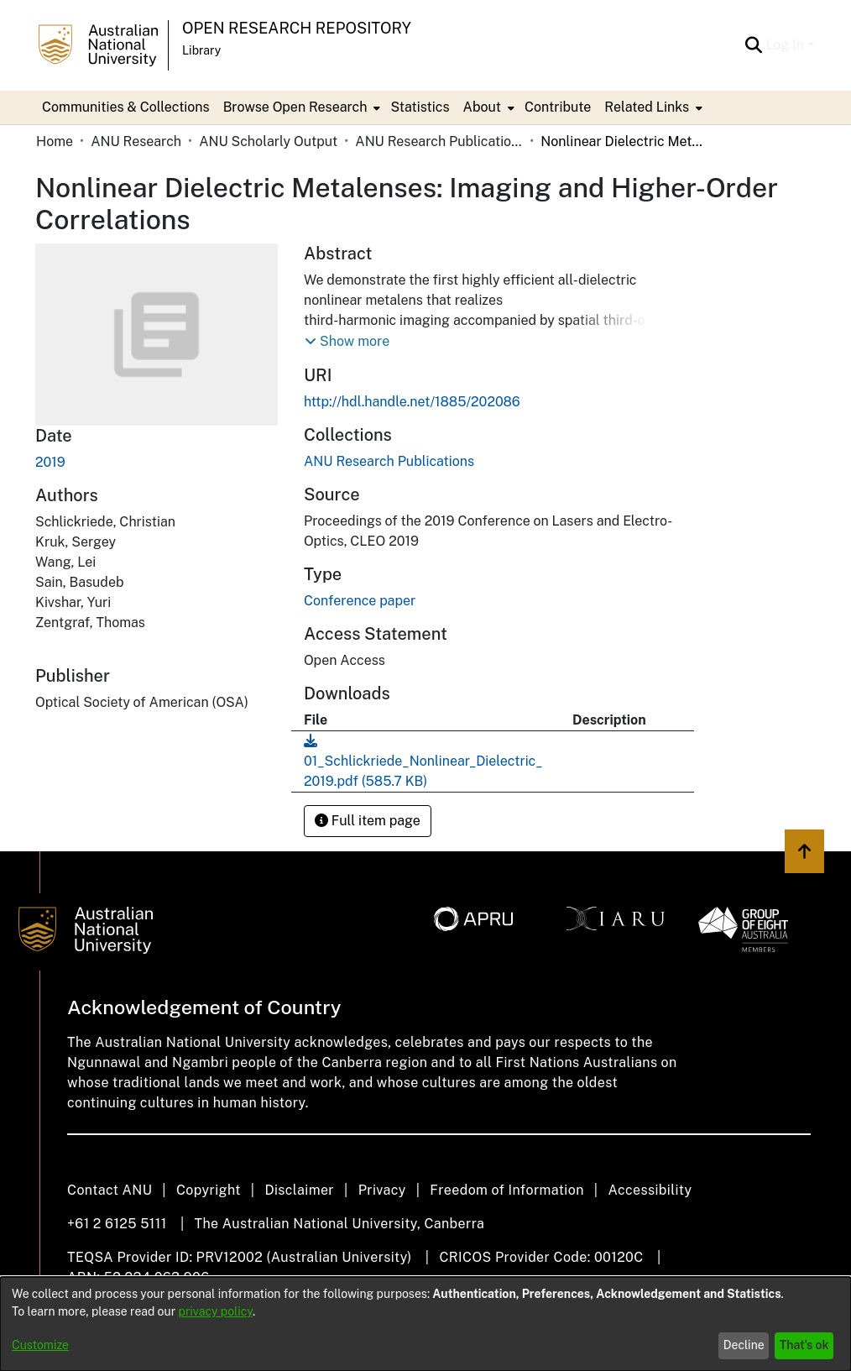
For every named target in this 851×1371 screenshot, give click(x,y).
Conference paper (359, 601)
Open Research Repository (296, 28)
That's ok (804, 1345)
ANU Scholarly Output (268, 141)
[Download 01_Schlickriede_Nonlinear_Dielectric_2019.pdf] (423, 761)
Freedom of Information (506, 1190)
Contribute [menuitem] (558, 107)
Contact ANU (109, 1190)
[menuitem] (300, 107)
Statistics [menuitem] (419, 107)
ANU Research (136, 141)
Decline (744, 1345)
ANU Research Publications (439, 141)
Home (54, 141)
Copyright (208, 1190)
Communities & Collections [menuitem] (126, 107)
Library (201, 50)
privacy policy (216, 1311)
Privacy (382, 1190)
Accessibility (650, 1190)
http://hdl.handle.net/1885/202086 (412, 402)
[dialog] (425, 1324)
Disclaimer (299, 1190)
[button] (347, 342)
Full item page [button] (367, 821)
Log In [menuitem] (784, 45)
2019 (50, 462)
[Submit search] (753, 45)
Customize (40, 1345)
